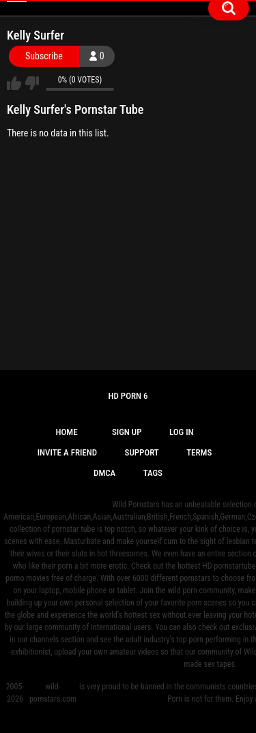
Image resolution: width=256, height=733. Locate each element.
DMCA (104, 473)
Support (142, 452)
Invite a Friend (67, 452)
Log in (181, 432)
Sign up (127, 432)
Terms (199, 452)
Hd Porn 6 (127, 396)
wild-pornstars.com (52, 693)
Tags (152, 473)
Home (66, 432)
